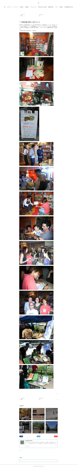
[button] (4, 7)
